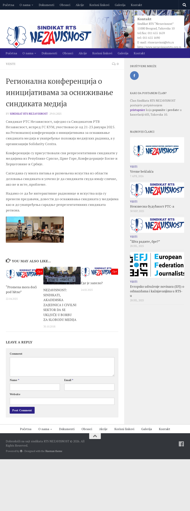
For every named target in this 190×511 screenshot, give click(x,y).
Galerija (120, 5)
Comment (16, 353)
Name (14, 380)
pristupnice (137, 110)
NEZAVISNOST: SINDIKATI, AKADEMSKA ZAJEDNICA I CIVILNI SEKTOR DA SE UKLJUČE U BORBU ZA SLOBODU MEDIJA (59, 305)
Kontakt (136, 5)
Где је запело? (92, 283)
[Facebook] (181, 444)
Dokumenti (46, 5)
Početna (8, 5)
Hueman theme (53, 451)
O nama (25, 5)
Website (15, 394)
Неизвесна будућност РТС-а (152, 206)
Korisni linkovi (99, 5)
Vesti (10, 64)
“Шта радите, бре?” (145, 241)
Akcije (80, 5)
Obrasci (65, 5)
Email (68, 380)
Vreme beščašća (141, 171)
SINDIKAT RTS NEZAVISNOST (29, 113)
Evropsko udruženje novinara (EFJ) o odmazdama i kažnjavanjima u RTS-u (157, 291)
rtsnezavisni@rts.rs (161, 42)
